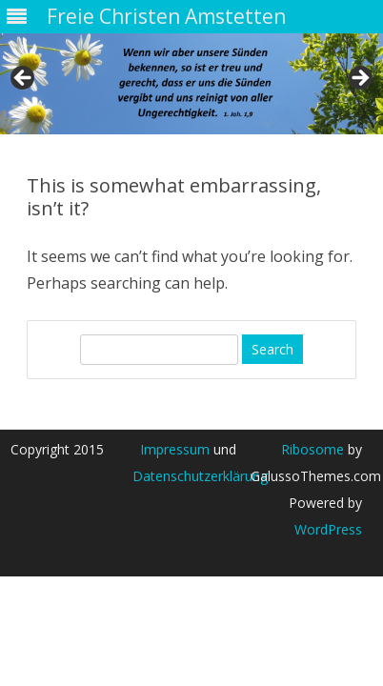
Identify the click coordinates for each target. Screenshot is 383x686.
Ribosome (312, 449)
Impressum (175, 449)
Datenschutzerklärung (200, 476)
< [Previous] (24, 79)
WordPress (328, 529)
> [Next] (359, 79)
